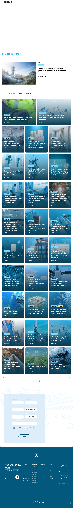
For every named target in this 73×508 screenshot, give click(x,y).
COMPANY (14, 406)
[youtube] (39, 502)
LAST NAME (27, 399)
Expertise (12, 93)
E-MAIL (13, 413)
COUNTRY (27, 406)
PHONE (26, 413)
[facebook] (30, 502)
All (4, 93)
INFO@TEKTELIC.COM (65, 471)
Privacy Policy (62, 502)
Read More (42, 76)
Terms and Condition (54, 502)
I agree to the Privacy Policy (17, 428)
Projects (28, 93)
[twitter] (33, 502)
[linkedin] (43, 502)
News (20, 93)
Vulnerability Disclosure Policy (67, 503)
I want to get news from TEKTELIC (31, 428)
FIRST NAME (14, 399)
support (25, 475)
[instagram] (36, 502)
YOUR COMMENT (15, 420)
